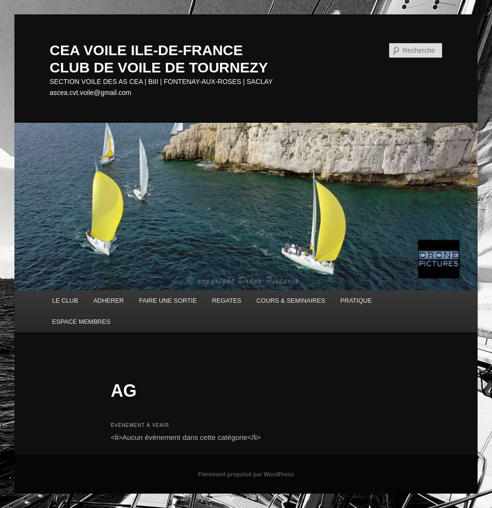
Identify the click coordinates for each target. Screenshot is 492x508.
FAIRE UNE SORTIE (168, 300)
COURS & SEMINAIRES (291, 300)
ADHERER (108, 300)
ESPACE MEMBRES (81, 321)
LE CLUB (65, 300)
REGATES (226, 300)
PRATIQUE (356, 300)
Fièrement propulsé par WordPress (246, 474)
